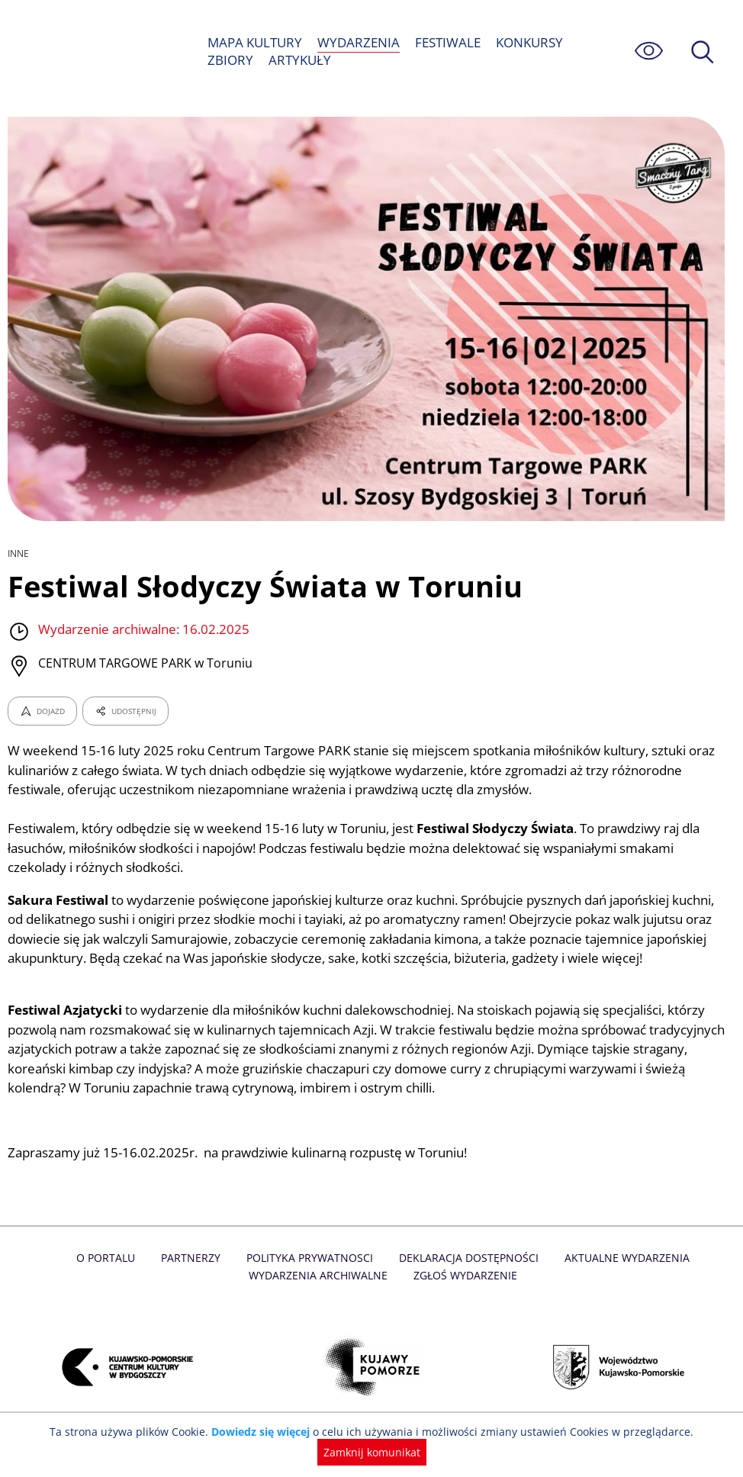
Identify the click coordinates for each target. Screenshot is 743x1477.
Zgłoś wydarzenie (418, 1294)
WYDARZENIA (358, 42)
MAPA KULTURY (255, 42)
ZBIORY (229, 60)
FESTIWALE (447, 42)
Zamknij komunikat (372, 1452)
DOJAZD (42, 711)
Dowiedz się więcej (265, 1431)
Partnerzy (148, 1277)
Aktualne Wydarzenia (577, 1277)
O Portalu (64, 1277)
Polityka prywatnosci (265, 1277)
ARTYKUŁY (299, 60)
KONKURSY (530, 42)
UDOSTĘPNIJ (125, 711)
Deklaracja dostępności (422, 1277)
